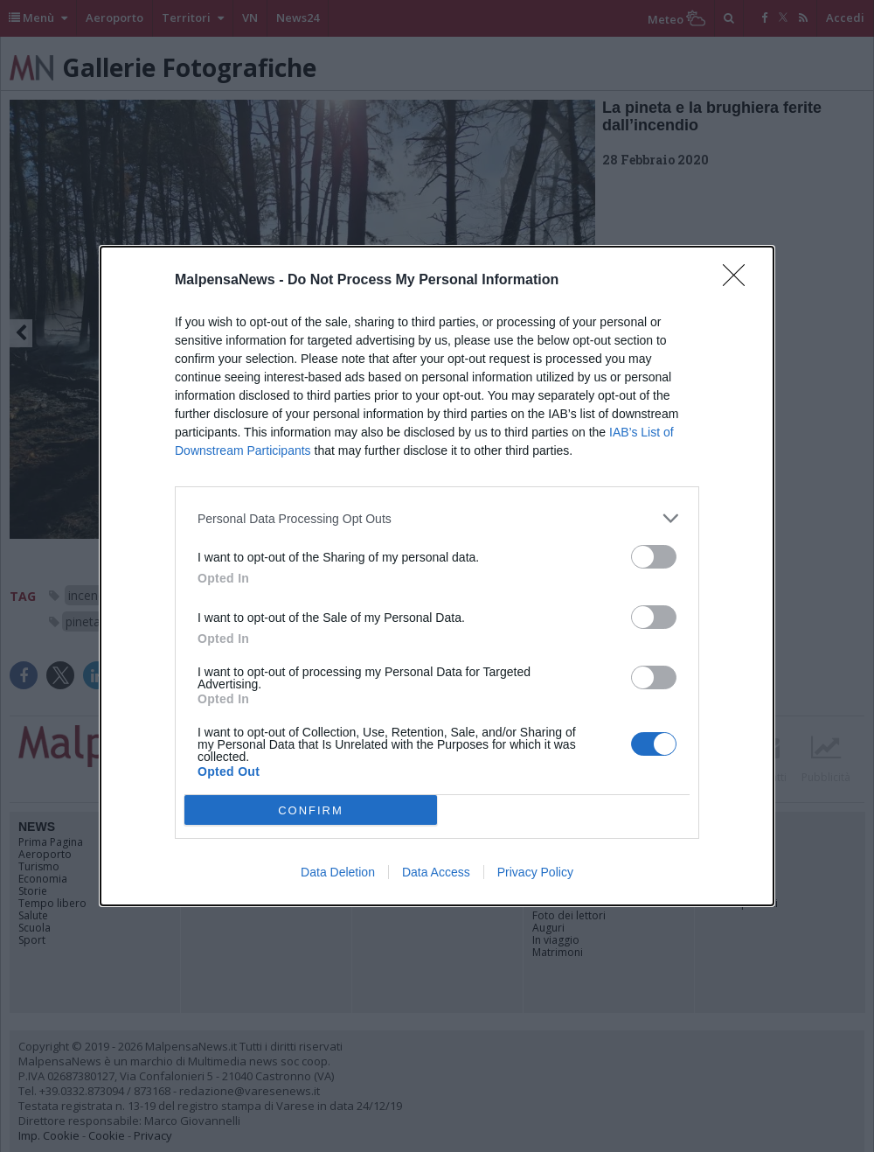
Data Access (436, 872)
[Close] (739, 280)
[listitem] (437, 518)
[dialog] (437, 576)
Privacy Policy (535, 872)
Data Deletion (338, 872)
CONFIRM (310, 810)
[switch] (653, 557)
